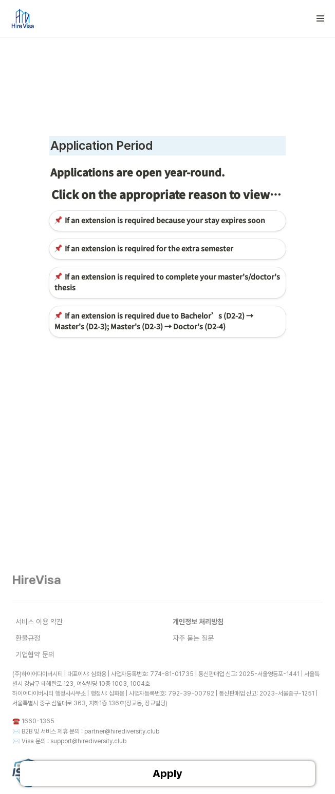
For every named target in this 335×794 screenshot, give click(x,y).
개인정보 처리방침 (198, 622)
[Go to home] (22, 18)
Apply (167, 773)
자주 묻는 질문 (193, 638)
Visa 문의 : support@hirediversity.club (74, 741)
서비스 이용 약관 (39, 622)
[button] (320, 18)
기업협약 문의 (34, 654)
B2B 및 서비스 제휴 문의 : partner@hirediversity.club (90, 731)
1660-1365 (38, 721)
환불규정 (27, 638)
